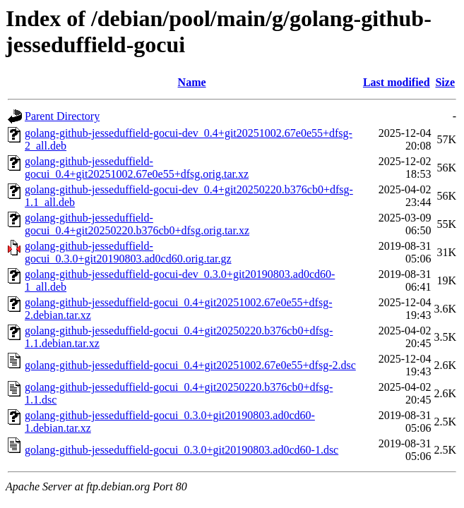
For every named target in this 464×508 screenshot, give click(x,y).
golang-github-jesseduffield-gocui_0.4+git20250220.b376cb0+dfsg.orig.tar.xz (137, 224)
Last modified (396, 82)
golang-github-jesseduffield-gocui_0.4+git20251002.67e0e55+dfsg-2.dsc (190, 365)
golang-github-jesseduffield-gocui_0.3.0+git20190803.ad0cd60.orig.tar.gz (128, 252)
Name (192, 82)
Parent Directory (62, 116)
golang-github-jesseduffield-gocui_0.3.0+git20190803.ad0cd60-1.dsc (181, 450)
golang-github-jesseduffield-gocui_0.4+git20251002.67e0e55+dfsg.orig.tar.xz (137, 167)
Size (445, 82)
